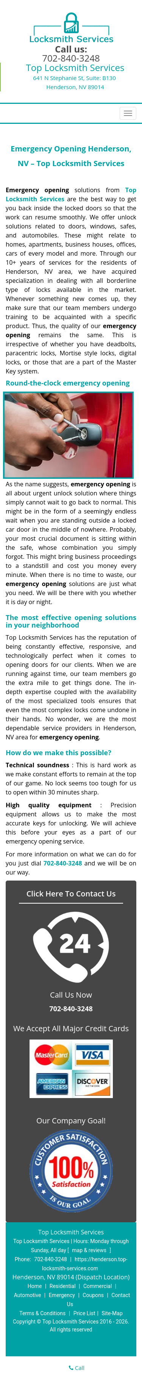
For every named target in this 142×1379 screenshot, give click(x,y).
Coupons (93, 1295)
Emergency (62, 1295)
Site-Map (112, 1313)
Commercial (97, 1286)
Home (35, 1286)
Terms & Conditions (42, 1313)
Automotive (27, 1295)
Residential (63, 1286)
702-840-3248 (71, 58)
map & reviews (90, 1250)
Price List (84, 1313)
